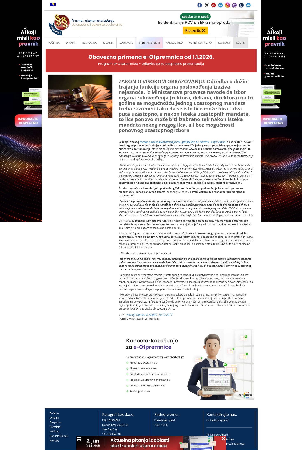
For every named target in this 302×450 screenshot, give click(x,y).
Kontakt (54, 440)
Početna (54, 42)
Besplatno (89, 42)
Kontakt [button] (224, 42)
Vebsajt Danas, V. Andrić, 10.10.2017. (149, 315)
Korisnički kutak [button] (200, 42)
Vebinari (54, 431)
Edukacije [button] (126, 42)
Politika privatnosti (217, 434)
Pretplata (55, 427)
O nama (71, 42)
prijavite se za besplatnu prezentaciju (173, 63)
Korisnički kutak (59, 436)
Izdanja (108, 42)
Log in (240, 42)
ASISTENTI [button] (149, 42)
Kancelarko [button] (174, 42)
